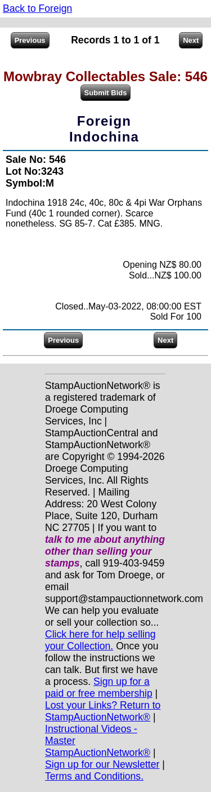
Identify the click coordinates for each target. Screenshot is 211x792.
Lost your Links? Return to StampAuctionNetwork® (102, 711)
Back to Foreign (37, 8)
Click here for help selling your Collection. (100, 640)
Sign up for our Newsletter (102, 764)
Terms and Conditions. (94, 776)
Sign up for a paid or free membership (98, 687)
